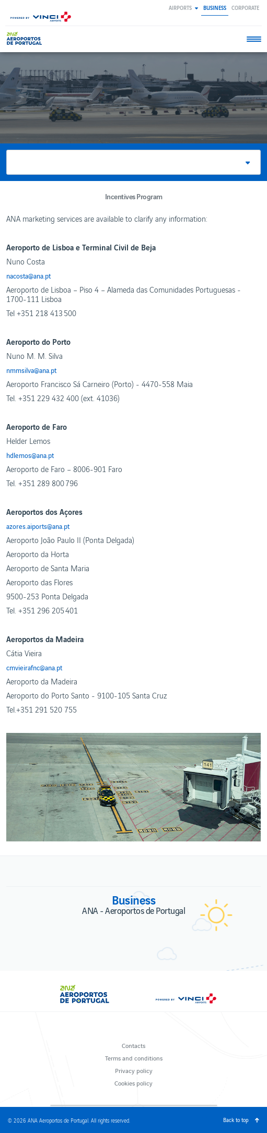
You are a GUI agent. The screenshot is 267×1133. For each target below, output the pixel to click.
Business (214, 7)
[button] (183, 7)
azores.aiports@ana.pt (37, 526)
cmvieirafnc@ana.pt (34, 667)
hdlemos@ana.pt (30, 455)
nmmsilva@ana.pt (31, 370)
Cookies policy (133, 1082)
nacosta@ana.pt (28, 276)
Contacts (133, 1045)
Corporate (245, 7)
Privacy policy (134, 1070)
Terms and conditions (133, 1057)
